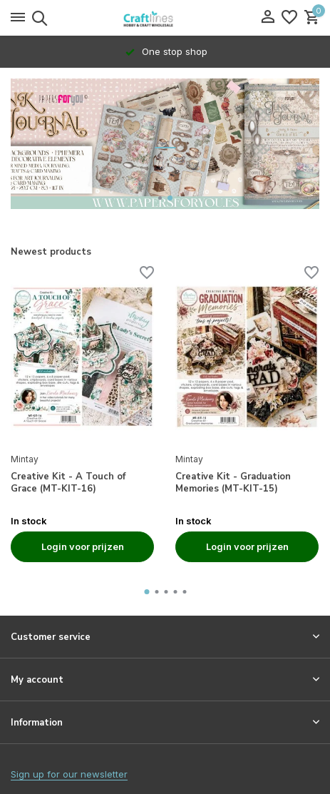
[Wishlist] (289, 17)
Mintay (24, 459)
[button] (160, 198)
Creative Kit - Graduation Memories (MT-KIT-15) (233, 483)
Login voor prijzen (82, 546)
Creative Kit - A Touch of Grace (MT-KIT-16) (68, 483)
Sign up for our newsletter (69, 774)
